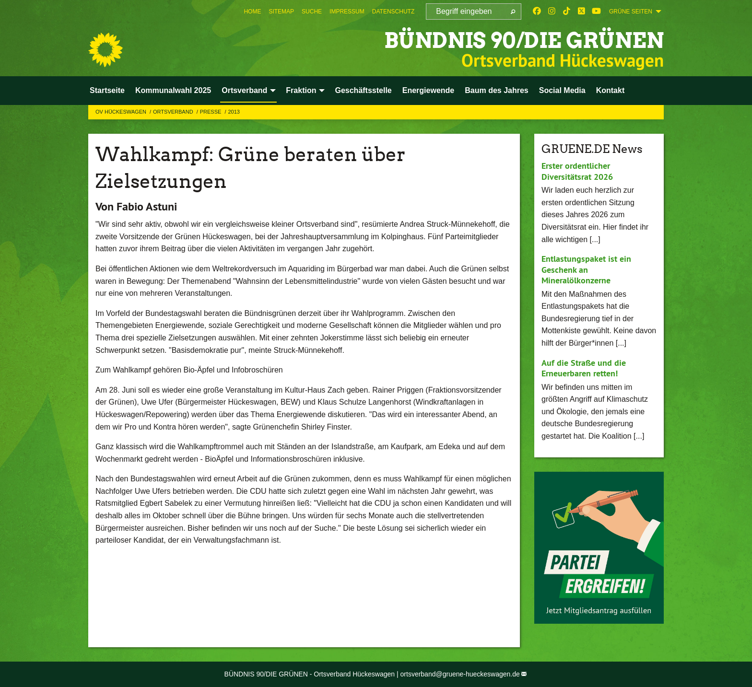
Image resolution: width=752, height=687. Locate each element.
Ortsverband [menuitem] (244, 90)
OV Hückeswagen (121, 112)
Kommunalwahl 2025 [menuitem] (173, 90)
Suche (312, 11)
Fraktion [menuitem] (301, 90)
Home (252, 11)
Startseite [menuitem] (107, 90)
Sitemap (281, 11)
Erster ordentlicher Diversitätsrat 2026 (577, 171)
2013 (233, 112)
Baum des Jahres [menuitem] (497, 90)
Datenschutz (393, 11)
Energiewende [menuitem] (428, 90)
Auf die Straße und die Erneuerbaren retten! (583, 368)
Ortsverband (174, 112)
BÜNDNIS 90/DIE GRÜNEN (524, 40)
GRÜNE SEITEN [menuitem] (630, 11)
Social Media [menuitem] (562, 90)
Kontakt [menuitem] (610, 90)
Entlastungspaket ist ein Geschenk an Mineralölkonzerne (586, 269)
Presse (211, 112)
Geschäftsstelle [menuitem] (363, 90)
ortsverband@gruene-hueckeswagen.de (460, 674)
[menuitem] (252, 11)
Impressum (346, 11)
